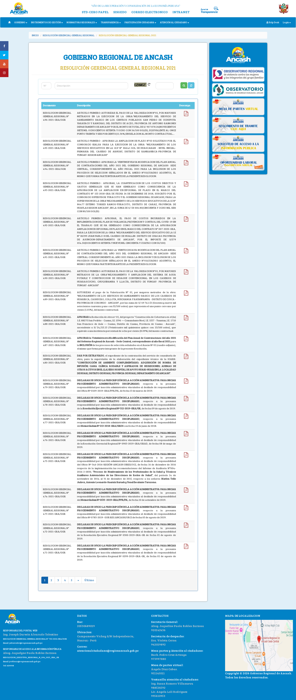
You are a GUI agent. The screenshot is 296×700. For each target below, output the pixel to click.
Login (287, 22)
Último (89, 580)
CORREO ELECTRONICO (149, 12)
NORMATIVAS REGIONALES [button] (82, 22)
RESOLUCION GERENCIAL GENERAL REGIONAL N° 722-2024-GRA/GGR (35, 638)
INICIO (35, 35)
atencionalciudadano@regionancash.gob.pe (108, 651)
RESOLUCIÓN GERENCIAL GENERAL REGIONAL (69, 35)
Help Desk (272, 22)
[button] (191, 85)
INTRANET (181, 12)
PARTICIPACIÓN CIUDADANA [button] (140, 22)
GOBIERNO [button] (20, 22)
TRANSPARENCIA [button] (111, 22)
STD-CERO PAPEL (95, 12)
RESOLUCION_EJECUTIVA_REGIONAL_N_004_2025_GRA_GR (31, 657)
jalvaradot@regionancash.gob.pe (26, 642)
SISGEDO (120, 12)
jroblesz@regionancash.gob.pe (24, 661)
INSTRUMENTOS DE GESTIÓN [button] (47, 22)
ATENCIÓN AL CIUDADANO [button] (174, 22)
